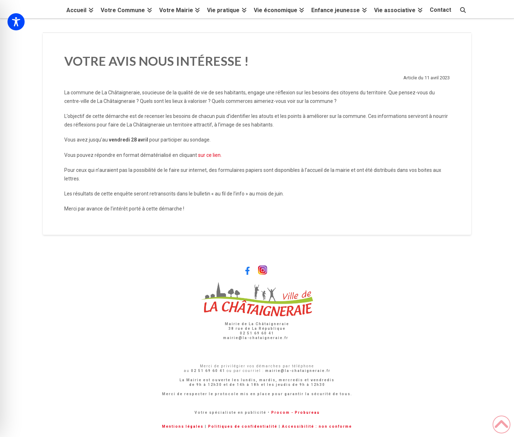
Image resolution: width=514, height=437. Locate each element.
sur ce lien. (210, 155)
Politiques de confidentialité (242, 426)
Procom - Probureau (295, 412)
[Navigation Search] (463, 9)
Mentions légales (182, 426)
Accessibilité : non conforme (317, 426)
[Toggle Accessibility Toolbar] (16, 22)
